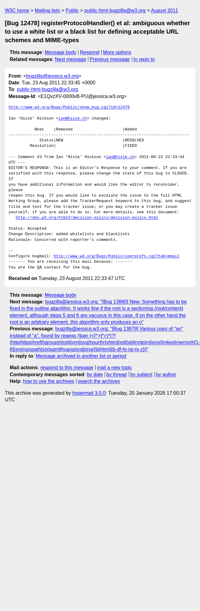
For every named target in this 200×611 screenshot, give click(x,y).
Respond (90, 52)
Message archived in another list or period (81, 356)
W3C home (17, 10)
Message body (60, 52)
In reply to (144, 59)
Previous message (110, 59)
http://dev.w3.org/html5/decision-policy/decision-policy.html (87, 218)
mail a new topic (114, 367)
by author (166, 374)
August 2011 (164, 10)
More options (117, 52)
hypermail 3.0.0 (88, 393)
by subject (141, 374)
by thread (117, 374)
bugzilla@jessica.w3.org (52, 76)
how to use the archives (48, 381)
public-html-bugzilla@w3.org (115, 10)
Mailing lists (47, 10)
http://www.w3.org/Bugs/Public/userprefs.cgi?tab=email (116, 256)
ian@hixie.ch (72, 118)
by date (95, 374)
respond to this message (66, 367)
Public (72, 10)
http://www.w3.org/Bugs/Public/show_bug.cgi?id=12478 (69, 107)
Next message (70, 59)
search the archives (99, 381)
